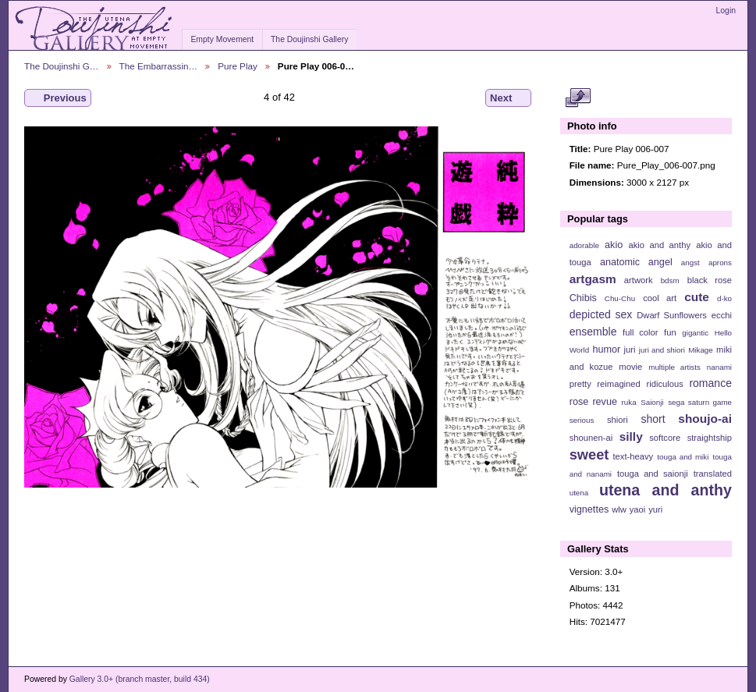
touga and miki (682, 456)
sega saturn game (700, 402)
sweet (589, 454)
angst (690, 262)
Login (726, 10)
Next (508, 98)
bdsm (670, 280)
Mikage (700, 350)
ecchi (722, 315)
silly (631, 436)
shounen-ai (591, 437)
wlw (619, 509)
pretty (580, 384)
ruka (629, 402)
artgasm (593, 279)
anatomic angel (636, 262)
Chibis (583, 298)
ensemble (593, 331)
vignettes (589, 509)
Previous (58, 98)
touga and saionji (652, 473)
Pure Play (237, 66)
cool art (659, 298)
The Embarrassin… (158, 66)
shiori (617, 419)
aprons (720, 262)
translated (713, 473)
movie (630, 366)
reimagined (619, 384)
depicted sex (601, 314)
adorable (584, 245)
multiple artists (674, 367)
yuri (655, 509)
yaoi (638, 509)
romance (710, 383)
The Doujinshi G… (61, 66)
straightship (709, 437)
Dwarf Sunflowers (672, 315)
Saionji (652, 402)
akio (614, 245)
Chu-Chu (620, 298)
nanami (719, 367)
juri (630, 349)
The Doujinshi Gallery (309, 39)
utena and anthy (665, 490)
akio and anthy (659, 245)
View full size (578, 98)
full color (640, 332)
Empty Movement (222, 39)
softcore (664, 437)
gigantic (695, 332)
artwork (638, 280)
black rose (709, 280)
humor (606, 349)
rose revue (593, 401)
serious (582, 420)
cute (696, 296)
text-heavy (632, 456)
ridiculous (664, 384)
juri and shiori (662, 350)
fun (670, 332)
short (653, 419)
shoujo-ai (705, 418)
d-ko (724, 298)
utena (579, 492)
